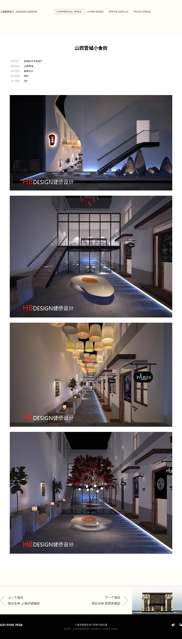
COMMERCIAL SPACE (70, 11)
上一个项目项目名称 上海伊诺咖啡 (24, 600)
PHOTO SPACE (141, 11)
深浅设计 (114, 629)
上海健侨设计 (18, 11)
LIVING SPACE (94, 11)
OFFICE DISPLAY (117, 11)
